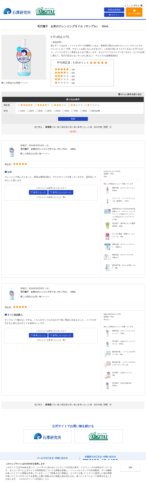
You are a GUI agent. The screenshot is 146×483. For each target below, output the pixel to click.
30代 (39, 111)
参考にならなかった (61, 192)
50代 (57, 111)
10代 (21, 111)
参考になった (38, 192)
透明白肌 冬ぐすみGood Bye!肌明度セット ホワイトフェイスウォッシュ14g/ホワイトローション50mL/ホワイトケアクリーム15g (123, 214)
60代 (65, 111)
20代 (30, 111)
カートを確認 (134, 12)
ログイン (114, 15)
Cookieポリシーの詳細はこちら (34, 479)
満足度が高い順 (68, 127)
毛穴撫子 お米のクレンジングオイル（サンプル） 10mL (48, 149)
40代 (48, 111)
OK (130, 467)
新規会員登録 (114, 10)
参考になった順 (84, 127)
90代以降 (94, 111)
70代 (74, 111)
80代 (83, 111)
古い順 (56, 127)
